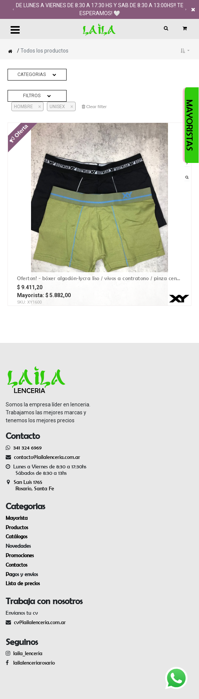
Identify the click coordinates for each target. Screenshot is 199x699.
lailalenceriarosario (32, 663)
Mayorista (17, 518)
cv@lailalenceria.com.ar (40, 622)
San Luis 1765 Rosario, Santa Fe (30, 485)
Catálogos (16, 536)
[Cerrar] (37, 106)
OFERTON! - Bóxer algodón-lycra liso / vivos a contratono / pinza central (99, 278)
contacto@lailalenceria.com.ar (46, 457)
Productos (17, 527)
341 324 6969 (27, 448)
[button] (185, 50)
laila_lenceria (27, 653)
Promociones (20, 555)
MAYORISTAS (189, 125)
